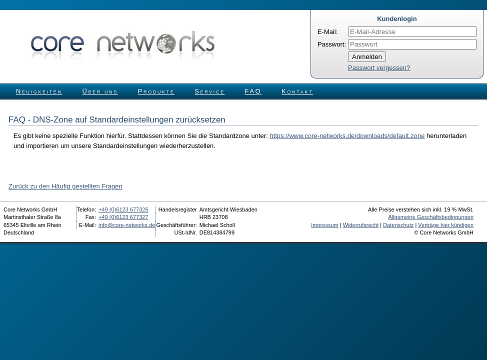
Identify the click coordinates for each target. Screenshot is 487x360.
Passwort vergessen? (379, 68)
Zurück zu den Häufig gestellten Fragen (65, 186)
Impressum (324, 225)
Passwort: (332, 44)
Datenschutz (398, 225)
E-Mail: (328, 32)
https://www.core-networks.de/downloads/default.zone (347, 136)
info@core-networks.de (126, 225)
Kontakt (297, 91)
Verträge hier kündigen (446, 225)
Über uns (100, 91)
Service (209, 91)
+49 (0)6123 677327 (123, 217)
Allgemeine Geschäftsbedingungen (431, 217)
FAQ (253, 91)
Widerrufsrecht (361, 225)
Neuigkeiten (39, 91)
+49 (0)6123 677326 (123, 209)
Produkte (156, 91)
